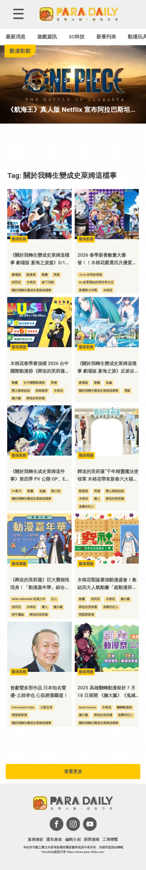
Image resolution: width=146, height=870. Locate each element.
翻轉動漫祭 (124, 707)
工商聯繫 (110, 839)
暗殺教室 (42, 390)
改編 (109, 382)
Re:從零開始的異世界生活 (96, 282)
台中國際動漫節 (34, 382)
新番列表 (106, 37)
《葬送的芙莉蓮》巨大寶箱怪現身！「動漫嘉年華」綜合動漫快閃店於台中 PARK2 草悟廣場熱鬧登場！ (39, 584)
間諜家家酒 (86, 614)
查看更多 (73, 771)
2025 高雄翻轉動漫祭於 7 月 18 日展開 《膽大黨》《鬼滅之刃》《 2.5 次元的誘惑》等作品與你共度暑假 (107, 692)
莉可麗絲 (18, 614)
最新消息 (15, 37)
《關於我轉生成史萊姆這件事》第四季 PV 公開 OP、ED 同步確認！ (39, 476)
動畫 (45, 274)
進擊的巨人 (86, 506)
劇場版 (16, 274)
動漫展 (31, 274)
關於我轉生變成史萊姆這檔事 (31, 290)
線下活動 (48, 282)
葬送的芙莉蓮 (36, 398)
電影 (127, 390)
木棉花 (31, 282)
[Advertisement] (73, 146)
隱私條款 (54, 839)
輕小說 (55, 491)
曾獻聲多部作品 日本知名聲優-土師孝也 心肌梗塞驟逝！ (39, 691)
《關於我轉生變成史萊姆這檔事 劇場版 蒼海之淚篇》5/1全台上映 (40, 259)
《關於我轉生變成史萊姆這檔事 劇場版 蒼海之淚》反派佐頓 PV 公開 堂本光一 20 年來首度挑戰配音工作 (107, 368)
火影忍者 (46, 707)
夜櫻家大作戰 (88, 290)
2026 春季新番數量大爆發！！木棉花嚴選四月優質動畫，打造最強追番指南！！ (107, 259)
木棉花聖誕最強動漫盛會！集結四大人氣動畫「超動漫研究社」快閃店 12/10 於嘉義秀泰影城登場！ (107, 584)
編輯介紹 (73, 839)
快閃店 (16, 282)
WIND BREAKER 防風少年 (29, 599)
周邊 (56, 274)
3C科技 (77, 37)
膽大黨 (16, 398)
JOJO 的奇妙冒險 (90, 274)
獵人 (97, 498)
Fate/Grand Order (23, 707)
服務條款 (36, 839)
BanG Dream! (87, 707)
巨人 (54, 599)
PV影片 (17, 491)
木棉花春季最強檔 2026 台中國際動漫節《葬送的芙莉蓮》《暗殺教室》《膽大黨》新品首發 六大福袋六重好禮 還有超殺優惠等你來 (39, 368)
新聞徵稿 (92, 839)
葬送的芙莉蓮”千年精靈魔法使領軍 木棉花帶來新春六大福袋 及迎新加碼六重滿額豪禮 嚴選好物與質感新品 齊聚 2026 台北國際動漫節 (107, 476)
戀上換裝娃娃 (21, 390)
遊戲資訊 (47, 37)
